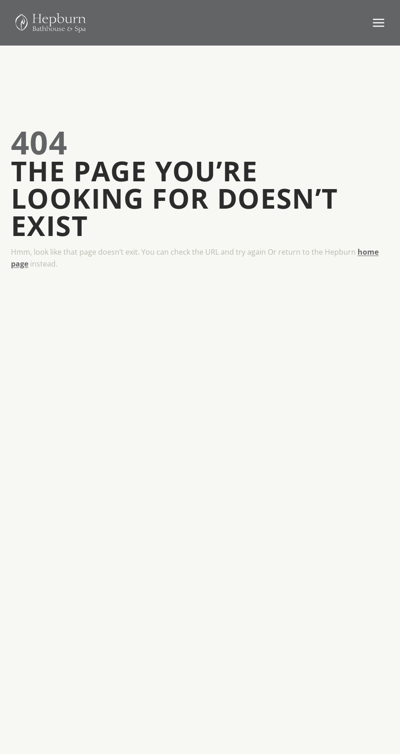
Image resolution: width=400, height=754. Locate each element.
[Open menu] (378, 22)
